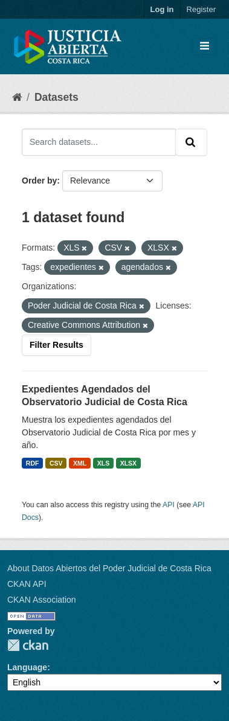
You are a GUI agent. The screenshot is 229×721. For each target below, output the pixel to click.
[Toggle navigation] (204, 46)
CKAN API (27, 584)
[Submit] (191, 142)
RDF (32, 463)
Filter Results (56, 345)
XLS (103, 463)
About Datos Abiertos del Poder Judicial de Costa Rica (109, 568)
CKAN (27, 645)
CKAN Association (41, 599)
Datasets (56, 97)
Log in (162, 9)
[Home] (17, 97)
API (169, 505)
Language (27, 667)
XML (79, 463)
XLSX (128, 463)
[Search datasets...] (99, 142)
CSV (56, 463)
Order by (39, 180)
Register (201, 9)
